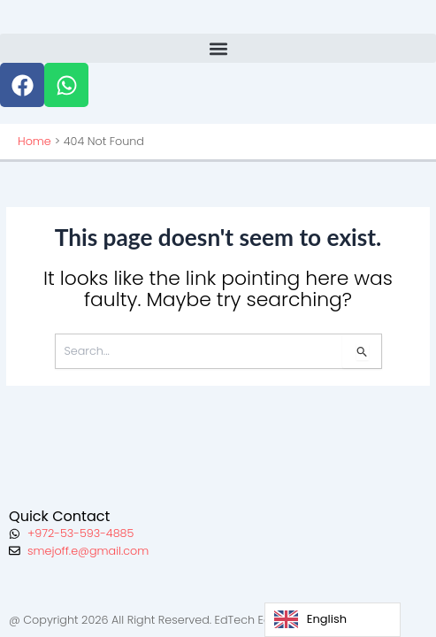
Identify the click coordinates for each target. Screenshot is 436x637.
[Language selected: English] (332, 619)
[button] (218, 48)
